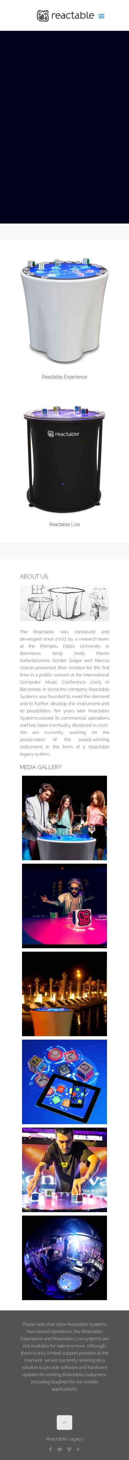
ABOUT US (34, 576)
